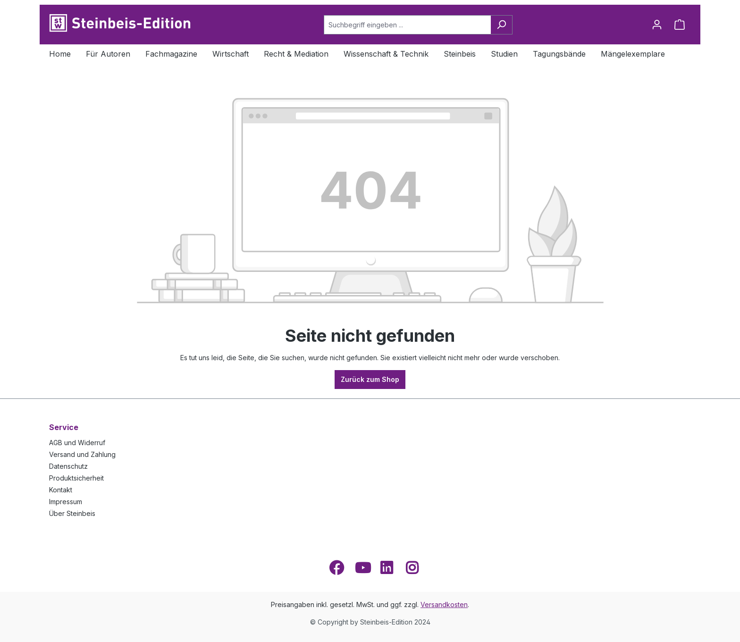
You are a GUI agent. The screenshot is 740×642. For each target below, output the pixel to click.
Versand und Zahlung (82, 454)
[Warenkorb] (679, 24)
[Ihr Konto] (657, 24)
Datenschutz (68, 466)
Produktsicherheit (76, 478)
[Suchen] (501, 24)
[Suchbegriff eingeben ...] (407, 24)
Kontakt (60, 490)
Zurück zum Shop (370, 379)
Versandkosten (444, 604)
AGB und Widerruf (77, 443)
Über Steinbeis (72, 513)
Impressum (65, 502)
